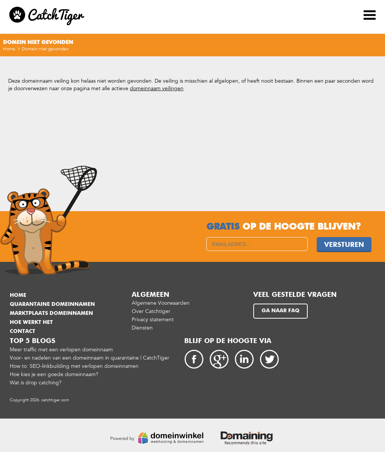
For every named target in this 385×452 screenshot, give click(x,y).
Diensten (142, 328)
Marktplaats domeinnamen (51, 313)
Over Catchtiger (151, 311)
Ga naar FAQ (280, 310)
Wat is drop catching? (36, 382)
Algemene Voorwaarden (160, 303)
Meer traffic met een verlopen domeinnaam (61, 349)
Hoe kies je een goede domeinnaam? (54, 374)
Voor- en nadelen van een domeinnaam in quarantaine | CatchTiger (89, 358)
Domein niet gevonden (45, 48)
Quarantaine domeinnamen (52, 304)
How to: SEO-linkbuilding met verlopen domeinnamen (74, 366)
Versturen (344, 245)
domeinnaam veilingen (156, 88)
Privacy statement (153, 319)
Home (9, 48)
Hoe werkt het (31, 322)
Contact (22, 331)
